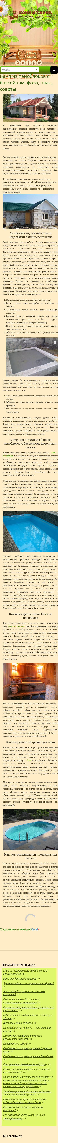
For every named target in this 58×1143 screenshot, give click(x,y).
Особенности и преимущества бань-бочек (28, 1056)
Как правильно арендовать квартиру (25, 1064)
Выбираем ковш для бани (18, 1023)
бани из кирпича (16, 626)
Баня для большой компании (19, 978)
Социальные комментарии (19, 929)
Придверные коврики (15, 1043)
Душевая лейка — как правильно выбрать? (28, 983)
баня (29, 760)
